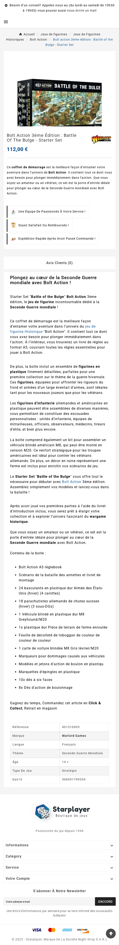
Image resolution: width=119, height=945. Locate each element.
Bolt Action (71, 482)
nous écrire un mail (82, 10)
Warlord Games (74, 735)
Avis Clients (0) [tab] (59, 263)
